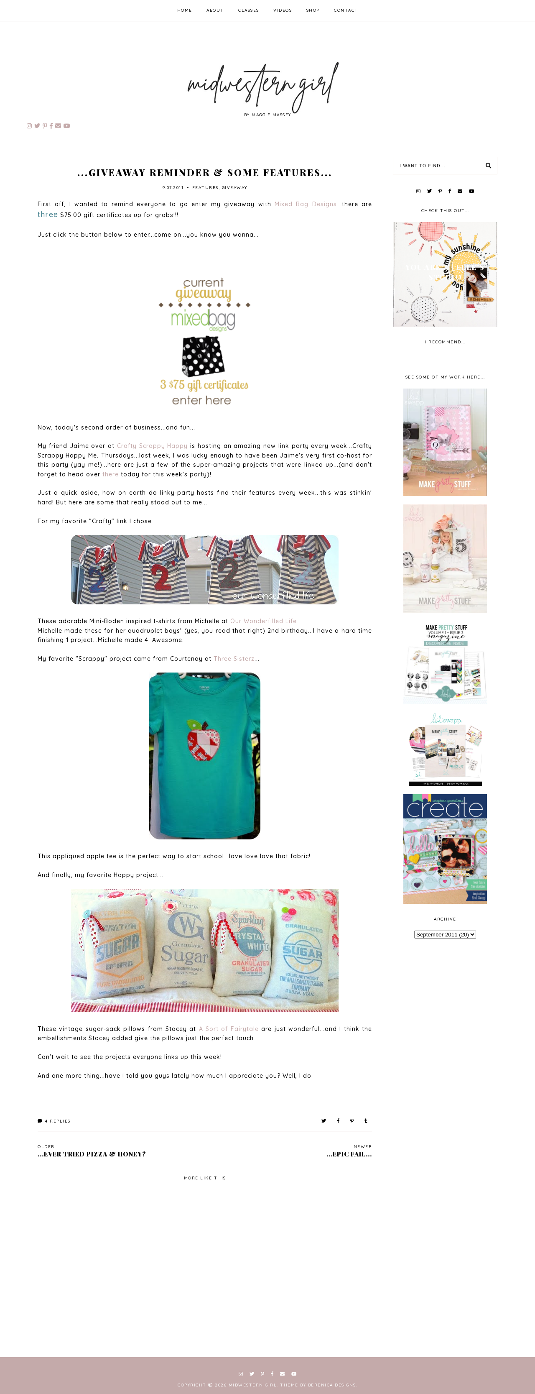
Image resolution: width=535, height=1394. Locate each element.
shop (313, 10)
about (215, 10)
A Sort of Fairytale (229, 1029)
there (110, 474)
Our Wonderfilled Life (263, 621)
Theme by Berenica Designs (318, 1385)
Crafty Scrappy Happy (152, 446)
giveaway (234, 187)
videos (282, 10)
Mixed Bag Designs (306, 204)
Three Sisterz (234, 658)
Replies (54, 1121)
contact (346, 10)
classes (248, 10)
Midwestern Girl (253, 1385)
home (184, 10)
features (205, 187)
